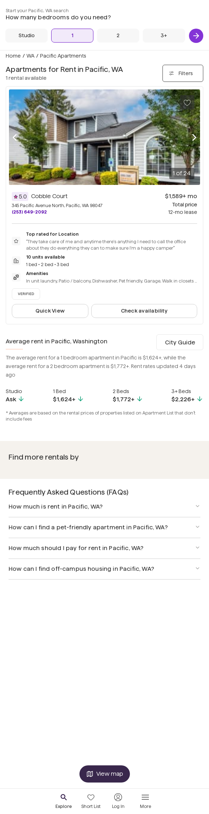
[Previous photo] (14, 137)
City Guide (180, 342)
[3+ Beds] (164, 35)
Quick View (50, 311)
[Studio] (26, 35)
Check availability (144, 311)
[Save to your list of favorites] (187, 102)
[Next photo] (194, 137)
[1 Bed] (72, 35)
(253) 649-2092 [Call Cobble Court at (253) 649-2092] (29, 212)
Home (13, 56)
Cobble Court (49, 196)
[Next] (196, 36)
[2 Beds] (118, 35)
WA (30, 56)
